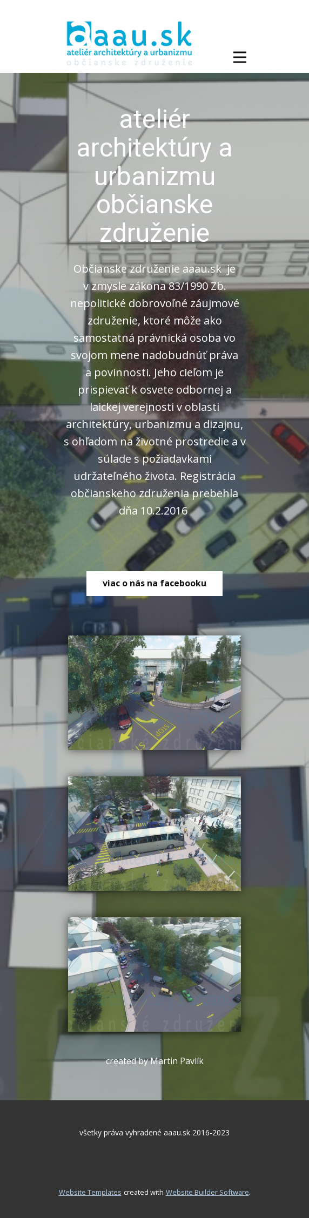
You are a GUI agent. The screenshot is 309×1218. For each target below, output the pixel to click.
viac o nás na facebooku (154, 583)
